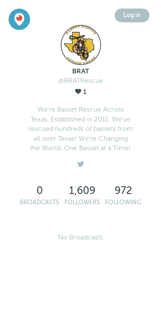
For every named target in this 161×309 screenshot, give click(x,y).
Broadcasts (39, 202)
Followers (82, 202)
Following (123, 202)
